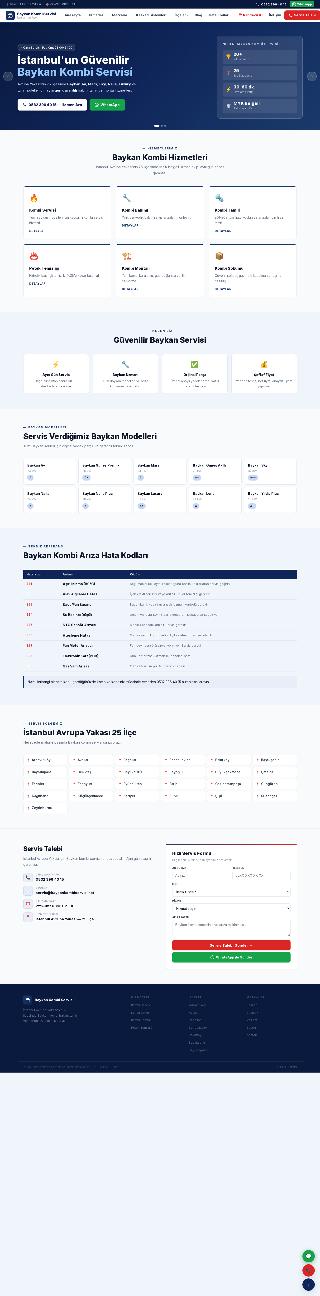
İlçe (175, 884)
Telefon (238, 867)
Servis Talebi (302, 15)
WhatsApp (302, 4)
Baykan (252, 1005)
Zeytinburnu (42, 808)
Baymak (252, 1012)
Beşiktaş (84, 772)
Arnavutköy (41, 760)
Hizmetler (96, 15)
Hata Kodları (220, 15)
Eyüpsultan (133, 784)
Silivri (174, 796)
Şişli (218, 796)
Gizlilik (281, 1067)
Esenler (38, 784)
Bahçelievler (179, 760)
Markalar (120, 15)
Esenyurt (85, 784)
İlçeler (181, 15)
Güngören (269, 784)
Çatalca (267, 772)
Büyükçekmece (227, 772)
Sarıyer (129, 796)
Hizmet (177, 900)
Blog (198, 15)
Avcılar (83, 760)
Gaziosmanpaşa (228, 784)
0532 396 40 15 (271, 4)
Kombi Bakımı (140, 1012)
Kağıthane (40, 796)
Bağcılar (130, 760)
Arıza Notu (180, 917)
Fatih (173, 784)
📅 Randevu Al (250, 15)
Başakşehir (270, 760)
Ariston (252, 1035)
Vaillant (252, 1020)
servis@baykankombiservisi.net (65, 892)
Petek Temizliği (142, 1027)
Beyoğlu (176, 772)
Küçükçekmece (90, 796)
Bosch (251, 1027)
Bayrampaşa (42, 772)
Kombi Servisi (141, 1005)
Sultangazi (269, 796)
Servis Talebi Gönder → (231, 945)
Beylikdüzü (133, 772)
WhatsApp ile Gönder (231, 957)
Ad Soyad (179, 867)
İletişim (275, 15)
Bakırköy (222, 760)
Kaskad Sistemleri (152, 15)
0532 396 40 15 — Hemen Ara (52, 104)
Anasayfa (73, 15)
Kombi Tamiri (140, 1020)
